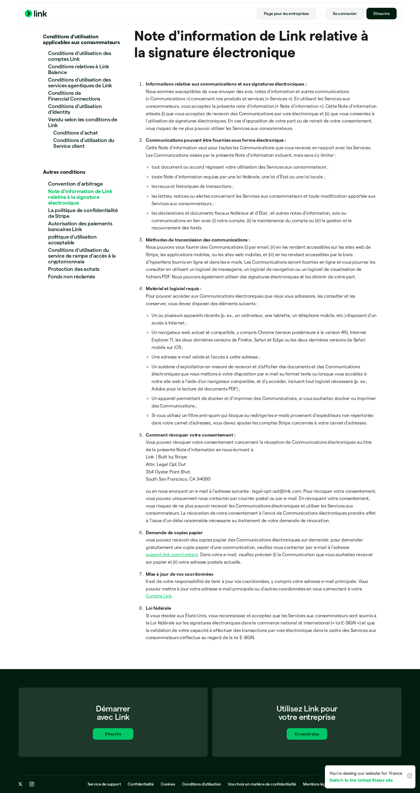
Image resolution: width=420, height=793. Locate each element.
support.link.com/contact (172, 554)
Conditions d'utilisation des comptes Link (79, 56)
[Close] (408, 776)
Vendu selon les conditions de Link (82, 122)
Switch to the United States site (361, 780)
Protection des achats (73, 269)
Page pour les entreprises (286, 13)
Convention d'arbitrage (75, 183)
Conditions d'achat (75, 132)
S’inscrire (381, 13)
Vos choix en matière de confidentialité (262, 784)
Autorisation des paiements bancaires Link (80, 226)
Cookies (168, 784)
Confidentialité (141, 784)
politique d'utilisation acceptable (72, 239)
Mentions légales (317, 784)
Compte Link (159, 596)
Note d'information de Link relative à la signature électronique (80, 196)
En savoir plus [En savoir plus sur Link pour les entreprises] (307, 734)
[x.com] (20, 784)
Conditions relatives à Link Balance (78, 69)
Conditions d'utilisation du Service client (83, 143)
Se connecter (345, 13)
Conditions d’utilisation (201, 784)
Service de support (104, 784)
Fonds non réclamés (71, 276)
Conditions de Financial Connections (74, 95)
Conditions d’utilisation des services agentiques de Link (80, 82)
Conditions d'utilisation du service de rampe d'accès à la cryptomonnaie (82, 255)
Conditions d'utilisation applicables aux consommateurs (81, 39)
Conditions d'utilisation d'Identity (75, 109)
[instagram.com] (31, 784)
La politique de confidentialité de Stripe (83, 213)
